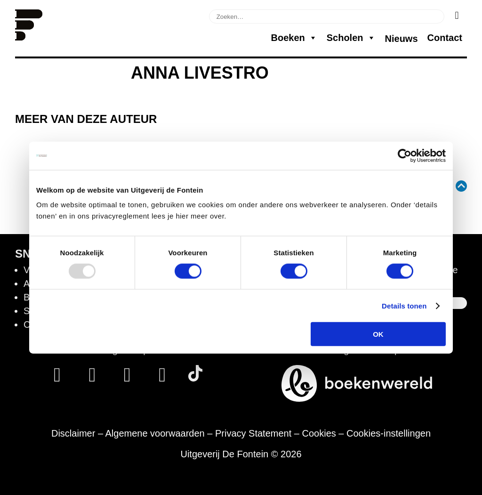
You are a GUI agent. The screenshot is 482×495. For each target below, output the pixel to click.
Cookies (319, 433)
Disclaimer (73, 433)
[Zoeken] (457, 15)
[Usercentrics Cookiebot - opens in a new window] (404, 155)
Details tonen (404, 305)
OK (378, 334)
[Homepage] (28, 37)
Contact (444, 37)
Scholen (351, 37)
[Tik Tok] (195, 378)
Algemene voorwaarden (154, 433)
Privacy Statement (253, 433)
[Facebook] (57, 378)
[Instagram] (92, 378)
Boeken (294, 37)
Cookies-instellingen (388, 433)
